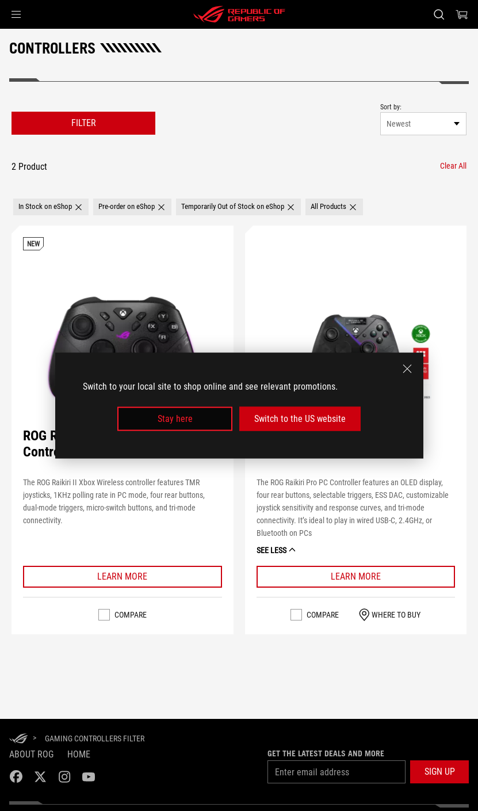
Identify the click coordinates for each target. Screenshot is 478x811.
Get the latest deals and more (325, 753)
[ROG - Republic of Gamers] (239, 14)
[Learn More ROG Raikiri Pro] (356, 576)
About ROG (31, 754)
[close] (407, 368)
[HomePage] (18, 739)
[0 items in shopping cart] (462, 14)
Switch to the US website (300, 418)
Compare (130, 614)
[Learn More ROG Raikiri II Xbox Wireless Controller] (122, 576)
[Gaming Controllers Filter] (94, 738)
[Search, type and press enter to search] (439, 14)
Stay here (175, 418)
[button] (16, 14)
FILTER (83, 122)
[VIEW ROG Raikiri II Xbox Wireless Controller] (122, 345)
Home (78, 754)
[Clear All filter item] (453, 166)
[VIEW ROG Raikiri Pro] (355, 345)
